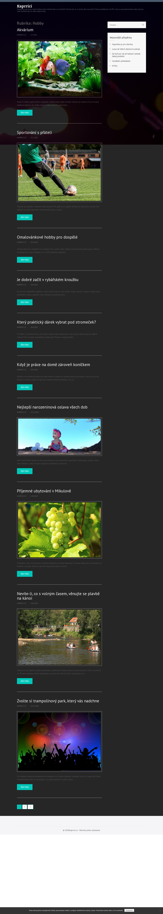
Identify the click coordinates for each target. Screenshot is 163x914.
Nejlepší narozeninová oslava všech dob (52, 407)
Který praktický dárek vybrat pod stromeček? (56, 322)
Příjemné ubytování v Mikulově (44, 491)
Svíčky (114, 66)
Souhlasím (129, 910)
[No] (160, 910)
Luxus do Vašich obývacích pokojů (126, 49)
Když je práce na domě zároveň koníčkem (53, 364)
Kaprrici (24, 6)
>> (30, 807)
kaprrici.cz (21, 35)
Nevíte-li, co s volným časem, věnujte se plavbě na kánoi (58, 595)
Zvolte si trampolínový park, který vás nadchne (58, 701)
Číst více (25, 113)
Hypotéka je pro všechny (122, 44)
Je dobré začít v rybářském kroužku (47, 279)
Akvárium (25, 29)
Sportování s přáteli (34, 132)
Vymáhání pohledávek (121, 61)
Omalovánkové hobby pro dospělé (47, 237)
